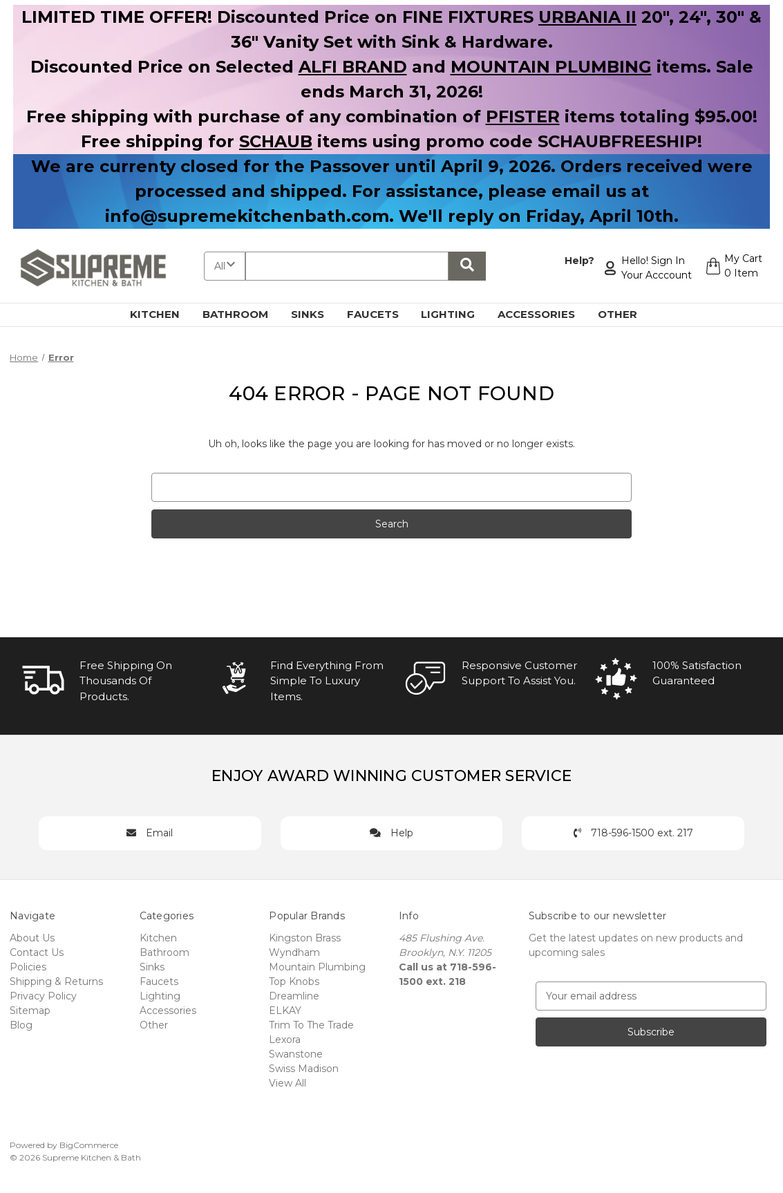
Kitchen (163, 314)
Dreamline (294, 996)
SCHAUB (275, 141)
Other (625, 314)
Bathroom (243, 314)
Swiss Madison (304, 1068)
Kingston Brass (305, 938)
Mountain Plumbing (317, 967)
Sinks (315, 314)
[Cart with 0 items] (732, 268)
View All (287, 1083)
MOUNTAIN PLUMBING (551, 67)
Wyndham (294, 952)
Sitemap (30, 1010)
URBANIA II (587, 17)
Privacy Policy (43, 996)
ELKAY (285, 1010)
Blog (21, 1025)
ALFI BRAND (353, 67)
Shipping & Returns (56, 981)
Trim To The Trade (311, 1025)
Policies (28, 967)
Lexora (285, 1039)
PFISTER (523, 116)
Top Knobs (294, 981)
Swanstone (296, 1054)
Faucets (381, 314)
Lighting (456, 314)
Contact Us (37, 952)
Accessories (544, 314)
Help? (576, 260)
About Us (32, 938)
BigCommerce (88, 1145)
